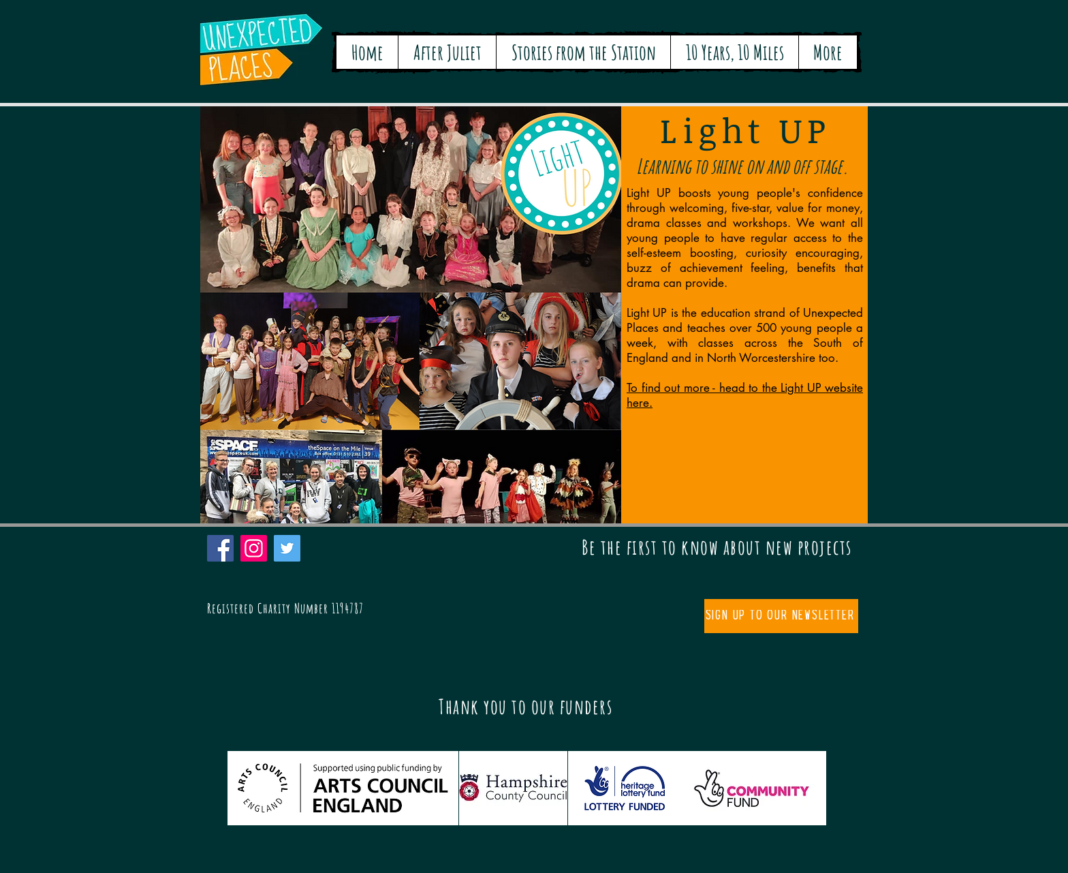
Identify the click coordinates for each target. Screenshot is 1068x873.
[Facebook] (220, 548)
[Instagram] (253, 548)
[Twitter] (287, 548)
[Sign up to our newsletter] (781, 616)
